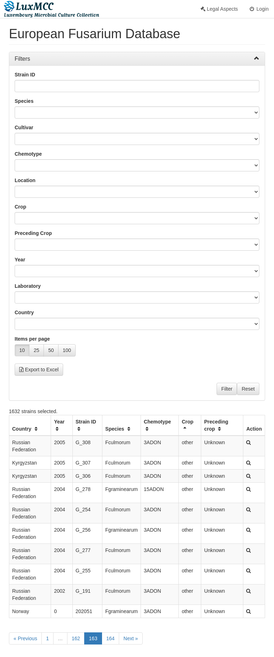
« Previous (25, 638)
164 (110, 638)
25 (37, 350)
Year (20, 259)
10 (22, 350)
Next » (130, 638)
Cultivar (24, 127)
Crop (20, 207)
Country (24, 312)
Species (24, 101)
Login (259, 9)
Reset (248, 389)
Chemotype (28, 154)
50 (51, 350)
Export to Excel (39, 369)
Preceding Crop (33, 233)
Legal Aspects (219, 9)
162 (76, 638)
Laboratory (28, 286)
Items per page (32, 339)
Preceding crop (216, 425)
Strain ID (25, 74)
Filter (226, 389)
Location (25, 180)
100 (67, 350)
